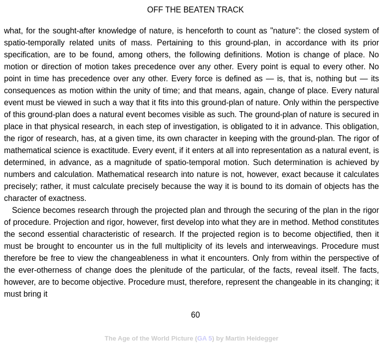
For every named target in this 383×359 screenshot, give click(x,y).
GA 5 (204, 338)
